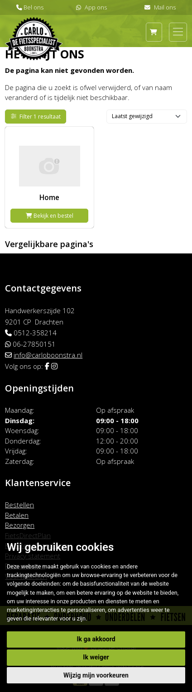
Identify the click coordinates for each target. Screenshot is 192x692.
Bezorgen (19, 525)
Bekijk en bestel (49, 216)
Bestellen (19, 504)
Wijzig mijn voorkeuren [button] (96, 675)
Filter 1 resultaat (36, 116)
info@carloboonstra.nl (48, 354)
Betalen (17, 515)
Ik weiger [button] (96, 657)
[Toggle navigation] (178, 31)
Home (49, 197)
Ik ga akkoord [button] (96, 639)
